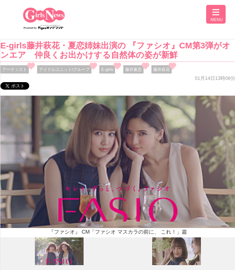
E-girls (107, 69)
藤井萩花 (161, 69)
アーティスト (14, 69)
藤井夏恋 (133, 69)
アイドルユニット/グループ (64, 69)
